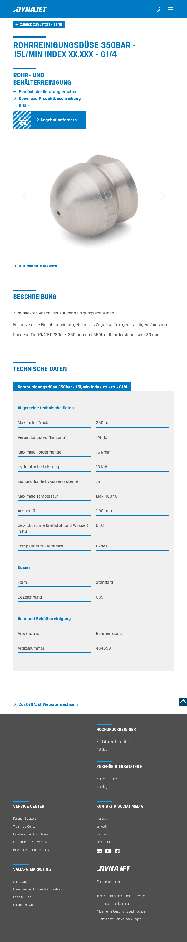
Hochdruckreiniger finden (115, 741)
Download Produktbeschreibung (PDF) (50, 102)
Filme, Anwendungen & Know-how (37, 889)
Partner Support (24, 818)
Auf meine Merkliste (38, 265)
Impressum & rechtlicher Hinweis (121, 896)
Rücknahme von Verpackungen (119, 919)
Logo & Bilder (22, 897)
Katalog (102, 749)
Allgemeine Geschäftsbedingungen (122, 911)
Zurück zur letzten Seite (41, 24)
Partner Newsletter (27, 905)
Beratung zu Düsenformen (32, 834)
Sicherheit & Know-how (30, 842)
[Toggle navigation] (170, 12)
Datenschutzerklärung (113, 903)
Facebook (104, 842)
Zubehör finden (108, 779)
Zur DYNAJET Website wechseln (48, 704)
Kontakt (102, 818)
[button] (25, 196)
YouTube (102, 834)
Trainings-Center (25, 826)
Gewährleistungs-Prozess (32, 849)
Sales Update (22, 881)
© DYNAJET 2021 (108, 881)
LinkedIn (102, 826)
